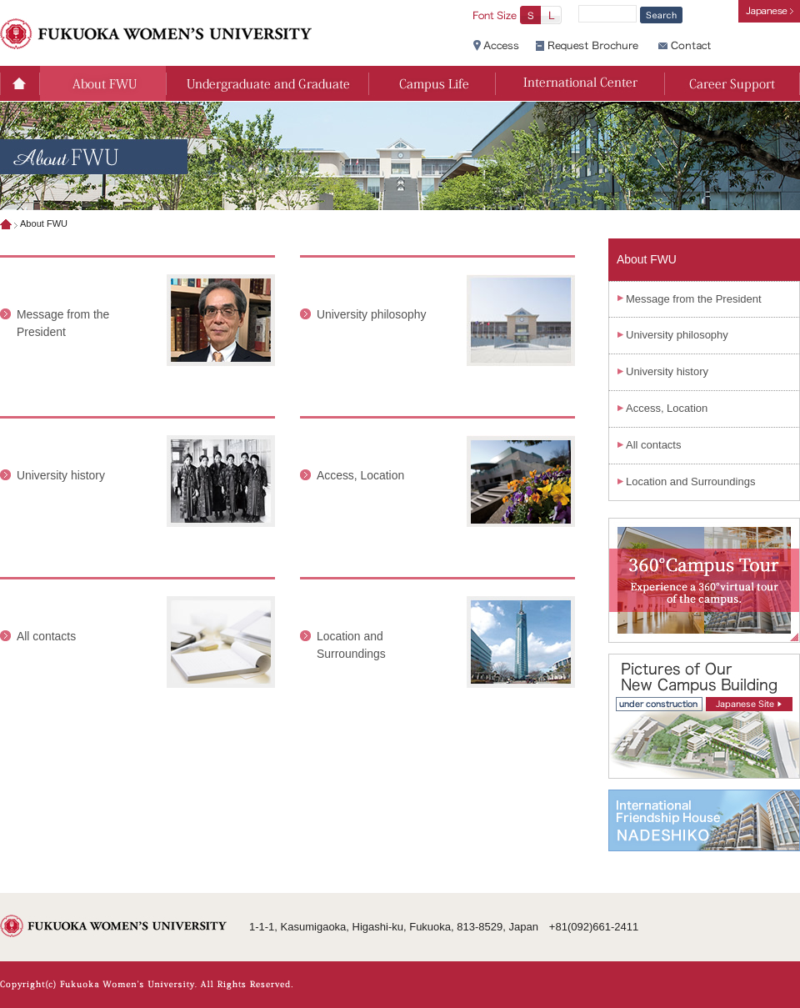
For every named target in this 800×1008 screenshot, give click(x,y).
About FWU (647, 259)
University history (61, 475)
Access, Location (360, 475)
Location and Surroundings (690, 481)
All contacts (46, 636)
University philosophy (371, 314)
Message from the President (694, 299)
